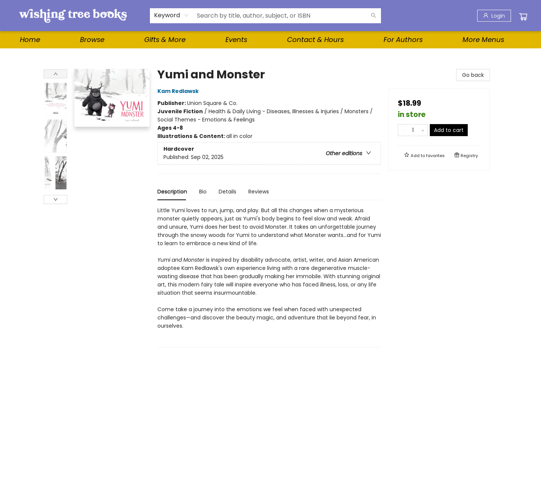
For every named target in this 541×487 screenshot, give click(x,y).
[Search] (373, 15)
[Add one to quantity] (423, 130)
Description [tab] (172, 191)
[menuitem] (30, 39)
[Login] (494, 16)
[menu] (270, 39)
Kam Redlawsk (179, 91)
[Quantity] (413, 130)
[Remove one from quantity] (403, 130)
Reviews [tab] (258, 191)
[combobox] (171, 15)
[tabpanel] (269, 277)
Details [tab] (227, 191)
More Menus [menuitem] (483, 39)
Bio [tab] (203, 191)
